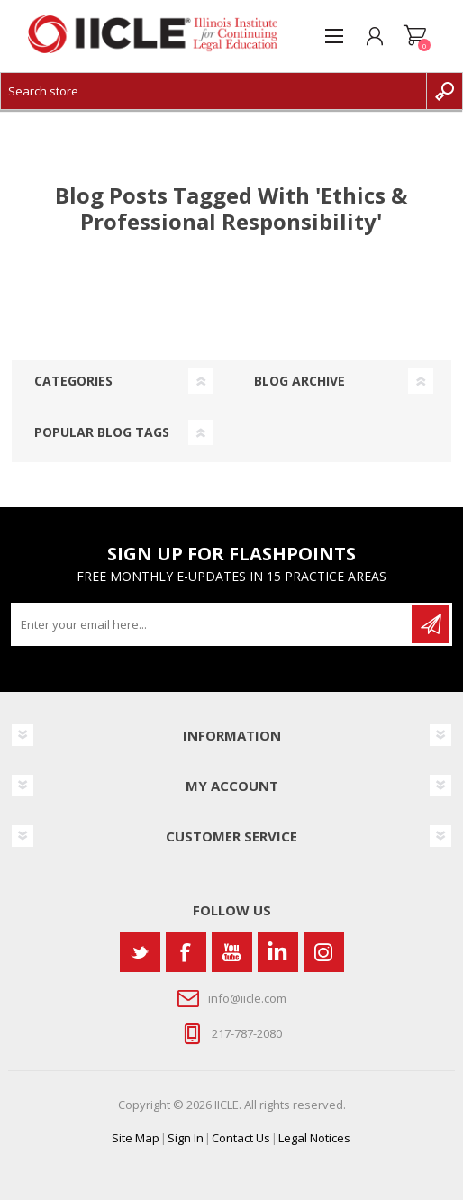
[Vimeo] (278, 952)
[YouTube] (232, 952)
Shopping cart (415, 36)
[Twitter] (140, 952)
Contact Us (241, 1138)
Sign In (186, 1138)
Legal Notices (314, 1138)
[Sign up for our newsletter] (213, 624)
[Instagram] (324, 952)
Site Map (135, 1138)
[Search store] (213, 91)
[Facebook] (186, 952)
